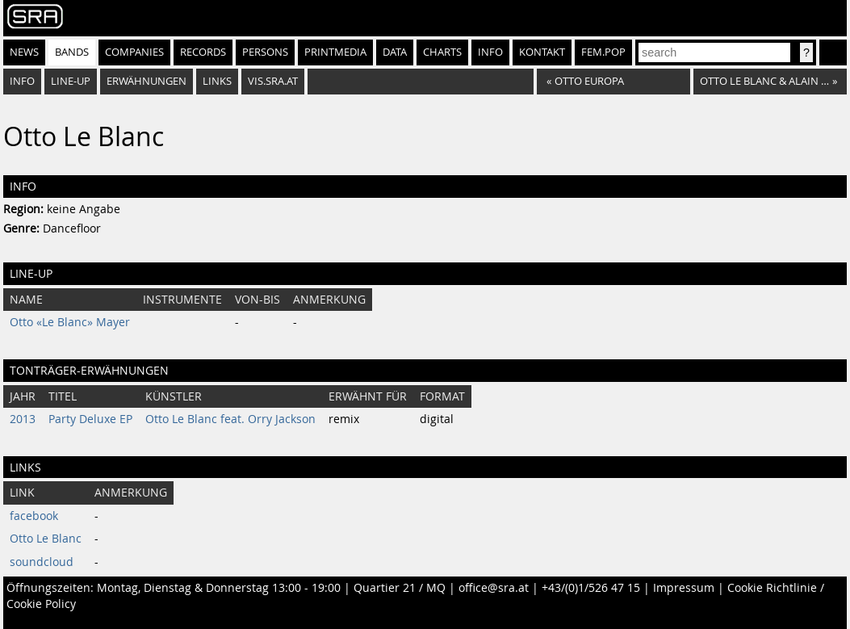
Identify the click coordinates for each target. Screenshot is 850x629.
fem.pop (603, 52)
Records (203, 52)
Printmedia (335, 52)
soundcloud (41, 562)
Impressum (683, 588)
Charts (442, 52)
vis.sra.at (273, 81)
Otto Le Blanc (46, 538)
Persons (265, 52)
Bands (72, 52)
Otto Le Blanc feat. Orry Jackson (230, 419)
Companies (134, 52)
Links (217, 81)
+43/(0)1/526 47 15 (591, 588)
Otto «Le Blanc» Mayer (70, 322)
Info (490, 52)
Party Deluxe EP (90, 419)
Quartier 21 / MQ (400, 588)
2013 (23, 419)
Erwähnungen (146, 81)
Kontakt (542, 52)
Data (395, 52)
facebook (34, 516)
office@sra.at (493, 588)
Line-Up (70, 81)
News (24, 52)
